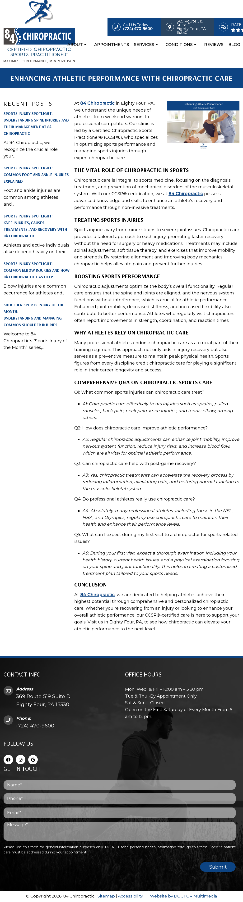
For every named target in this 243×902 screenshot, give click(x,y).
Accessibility (130, 896)
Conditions (179, 44)
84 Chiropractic (97, 103)
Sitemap (106, 896)
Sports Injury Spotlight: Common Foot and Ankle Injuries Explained (36, 174)
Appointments (111, 44)
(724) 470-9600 (35, 726)
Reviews (214, 44)
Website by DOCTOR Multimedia (183, 896)
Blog (234, 44)
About (75, 44)
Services (144, 44)
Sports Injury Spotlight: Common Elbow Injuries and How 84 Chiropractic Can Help (37, 270)
